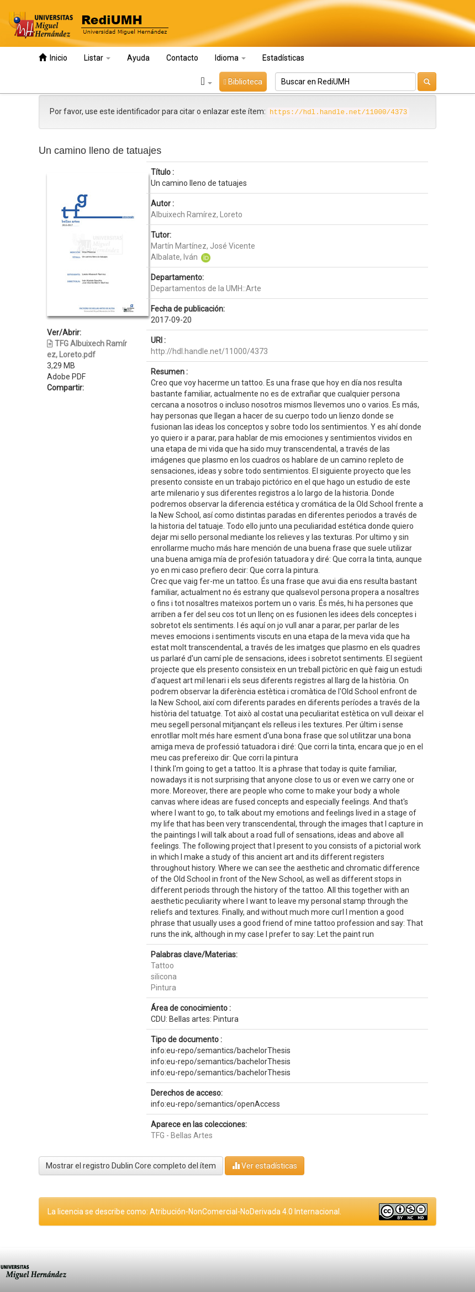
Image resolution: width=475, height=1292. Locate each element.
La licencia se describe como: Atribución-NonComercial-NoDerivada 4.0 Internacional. (194, 1211)
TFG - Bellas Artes (182, 1135)
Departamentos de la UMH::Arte (206, 288)
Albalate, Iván (174, 257)
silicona (164, 976)
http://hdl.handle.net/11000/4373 (209, 351)
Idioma (230, 57)
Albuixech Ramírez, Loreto (196, 214)
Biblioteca (243, 81)
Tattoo (162, 965)
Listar (97, 57)
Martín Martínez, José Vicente (203, 246)
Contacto (182, 57)
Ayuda (138, 57)
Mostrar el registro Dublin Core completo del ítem (131, 1165)
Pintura (163, 987)
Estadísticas (283, 57)
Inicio (53, 57)
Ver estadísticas (264, 1165)
